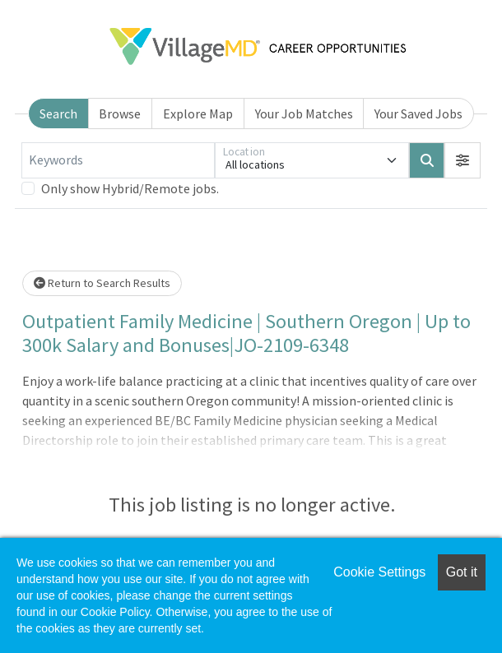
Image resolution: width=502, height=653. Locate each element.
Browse (120, 113)
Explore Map (198, 113)
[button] (462, 160)
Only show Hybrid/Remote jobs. (130, 188)
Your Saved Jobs (418, 113)
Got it (461, 572)
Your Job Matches (304, 113)
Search (58, 113)
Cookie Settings (379, 572)
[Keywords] (118, 160)
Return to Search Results (102, 283)
